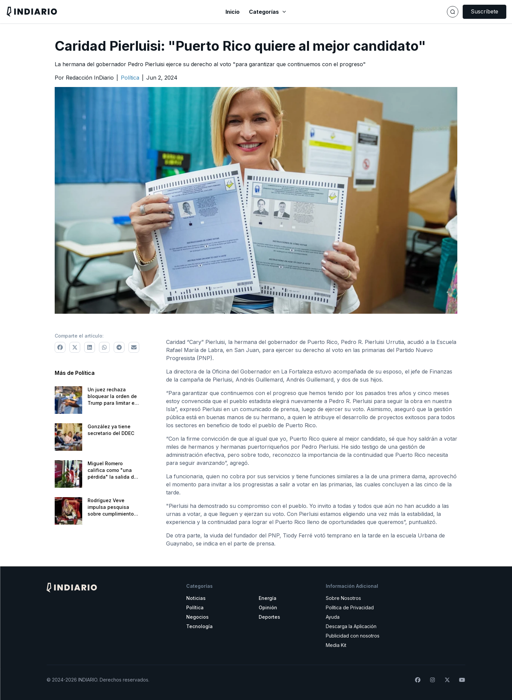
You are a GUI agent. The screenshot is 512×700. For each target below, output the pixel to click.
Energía (267, 598)
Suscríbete (484, 11)
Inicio (232, 11)
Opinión (268, 607)
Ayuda (333, 617)
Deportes (269, 617)
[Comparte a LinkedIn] (89, 347)
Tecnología (199, 626)
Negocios (197, 617)
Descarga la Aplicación (351, 626)
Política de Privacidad (350, 607)
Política (195, 607)
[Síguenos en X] (447, 680)
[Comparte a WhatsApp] (104, 347)
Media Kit (336, 645)
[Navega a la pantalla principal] (88, 11)
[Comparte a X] (74, 347)
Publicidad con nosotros (352, 636)
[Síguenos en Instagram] (432, 680)
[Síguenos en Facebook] (417, 680)
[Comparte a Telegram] (119, 347)
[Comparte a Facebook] (60, 347)
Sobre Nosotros (343, 598)
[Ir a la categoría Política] (130, 78)
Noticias (196, 598)
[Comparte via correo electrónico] (134, 347)
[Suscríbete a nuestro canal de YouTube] (462, 680)
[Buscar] (452, 11)
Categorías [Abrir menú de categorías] (268, 11)
